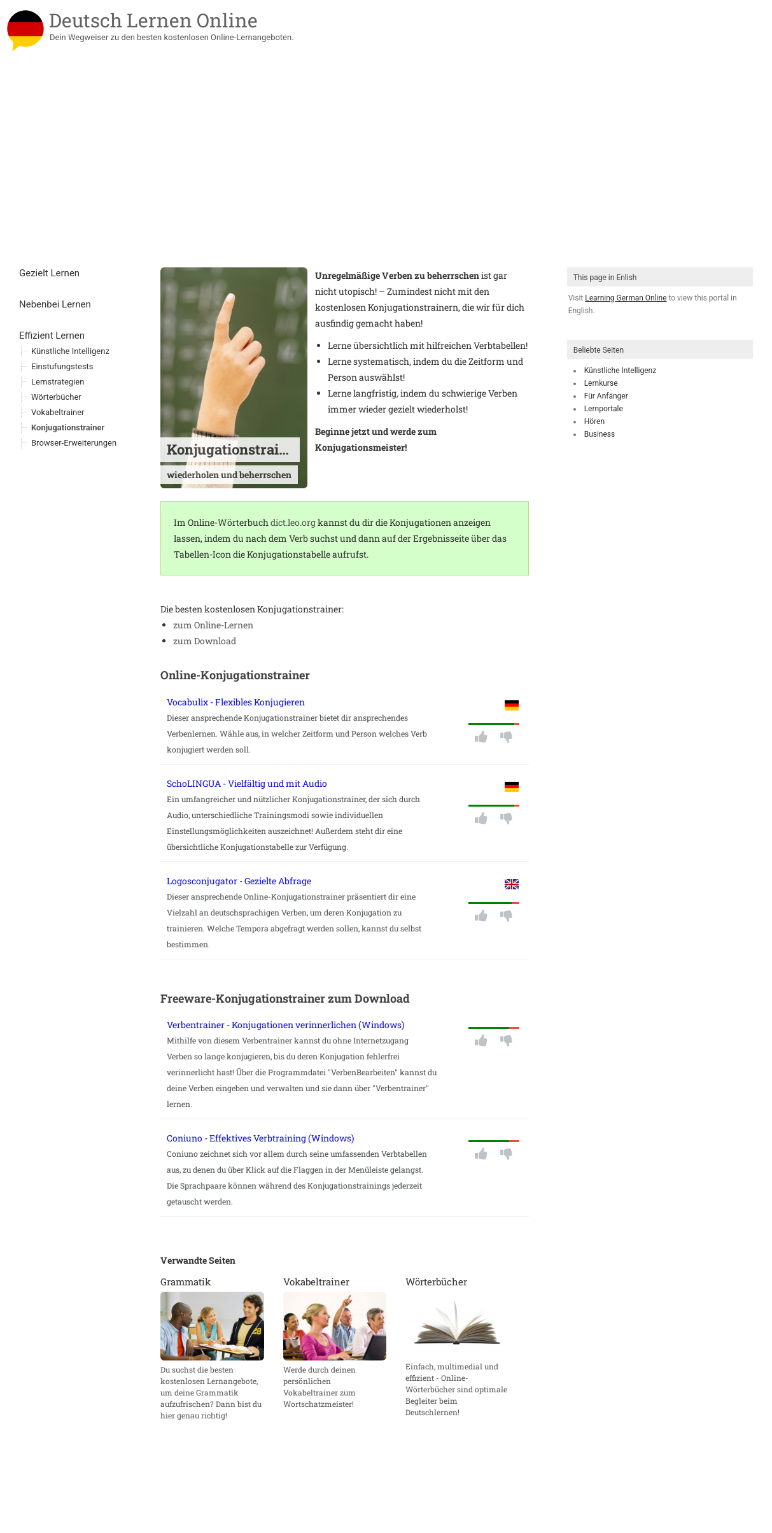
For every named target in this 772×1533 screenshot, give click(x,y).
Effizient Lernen (52, 335)
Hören (594, 421)
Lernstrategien (57, 381)
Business (599, 434)
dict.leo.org (293, 522)
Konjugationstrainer (67, 427)
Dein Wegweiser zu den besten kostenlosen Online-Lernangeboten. (172, 37)
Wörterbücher (56, 397)
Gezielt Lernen (49, 273)
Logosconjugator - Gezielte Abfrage (239, 881)
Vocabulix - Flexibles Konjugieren (236, 702)
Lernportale (603, 408)
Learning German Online (625, 297)
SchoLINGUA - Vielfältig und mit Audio (247, 783)
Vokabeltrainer (58, 412)
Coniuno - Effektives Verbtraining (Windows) (260, 1138)
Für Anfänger (606, 396)
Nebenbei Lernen (55, 304)
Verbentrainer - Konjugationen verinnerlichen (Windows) (285, 1025)
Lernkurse (601, 383)
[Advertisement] (386, 172)
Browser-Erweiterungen (73, 443)
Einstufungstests (62, 366)
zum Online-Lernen (213, 625)
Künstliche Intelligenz (620, 370)
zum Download (204, 641)
